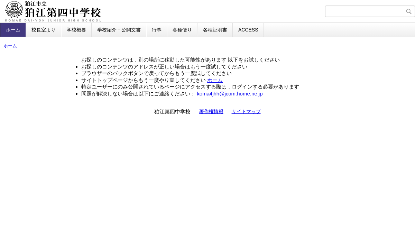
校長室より (43, 30)
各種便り (182, 30)
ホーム (13, 30)
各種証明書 (215, 30)
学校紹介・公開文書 (119, 30)
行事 (157, 30)
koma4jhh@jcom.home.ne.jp (229, 93)
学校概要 (76, 30)
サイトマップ (246, 111)
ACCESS (248, 30)
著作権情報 (211, 111)
